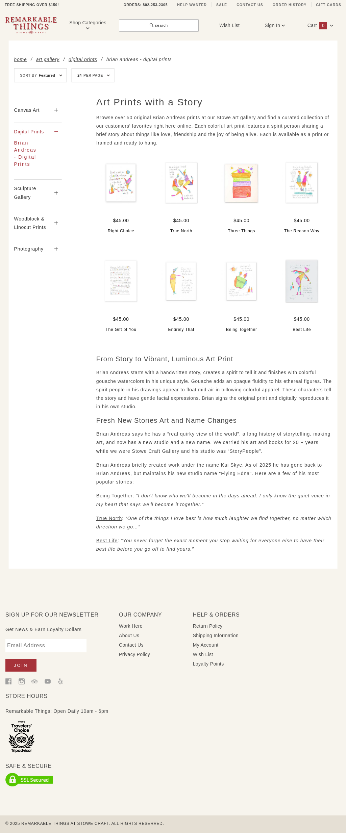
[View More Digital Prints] (56, 132)
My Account (206, 645)
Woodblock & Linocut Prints (30, 223)
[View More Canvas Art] (56, 110)
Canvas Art (27, 110)
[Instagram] (22, 681)
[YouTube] (48, 681)
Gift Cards (328, 5)
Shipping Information (216, 635)
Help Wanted (192, 5)
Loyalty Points (208, 664)
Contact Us (250, 5)
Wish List (229, 25)
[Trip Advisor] (34, 681)
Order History (290, 5)
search (159, 25)
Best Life (107, 540)
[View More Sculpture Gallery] (56, 193)
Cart (320, 25)
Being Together (114, 495)
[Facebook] (8, 681)
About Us (129, 635)
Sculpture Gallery (25, 193)
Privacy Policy (134, 654)
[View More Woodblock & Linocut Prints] (56, 223)
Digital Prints (29, 131)
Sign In (275, 25)
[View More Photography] (56, 249)
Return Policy (208, 626)
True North (109, 518)
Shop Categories (87, 25)
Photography (29, 249)
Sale (221, 5)
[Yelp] (60, 681)
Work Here (131, 626)
